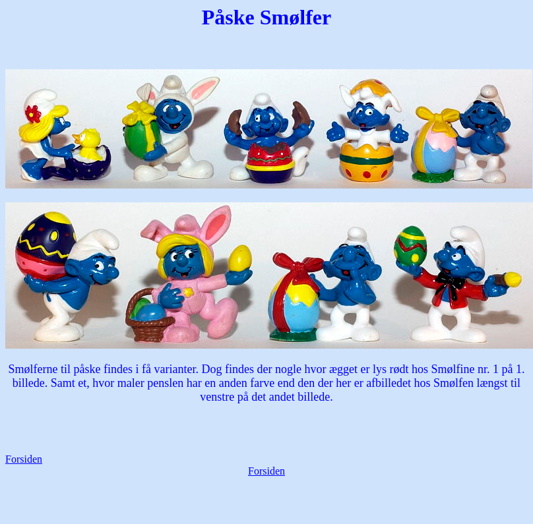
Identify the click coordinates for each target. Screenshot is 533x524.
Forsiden (23, 459)
